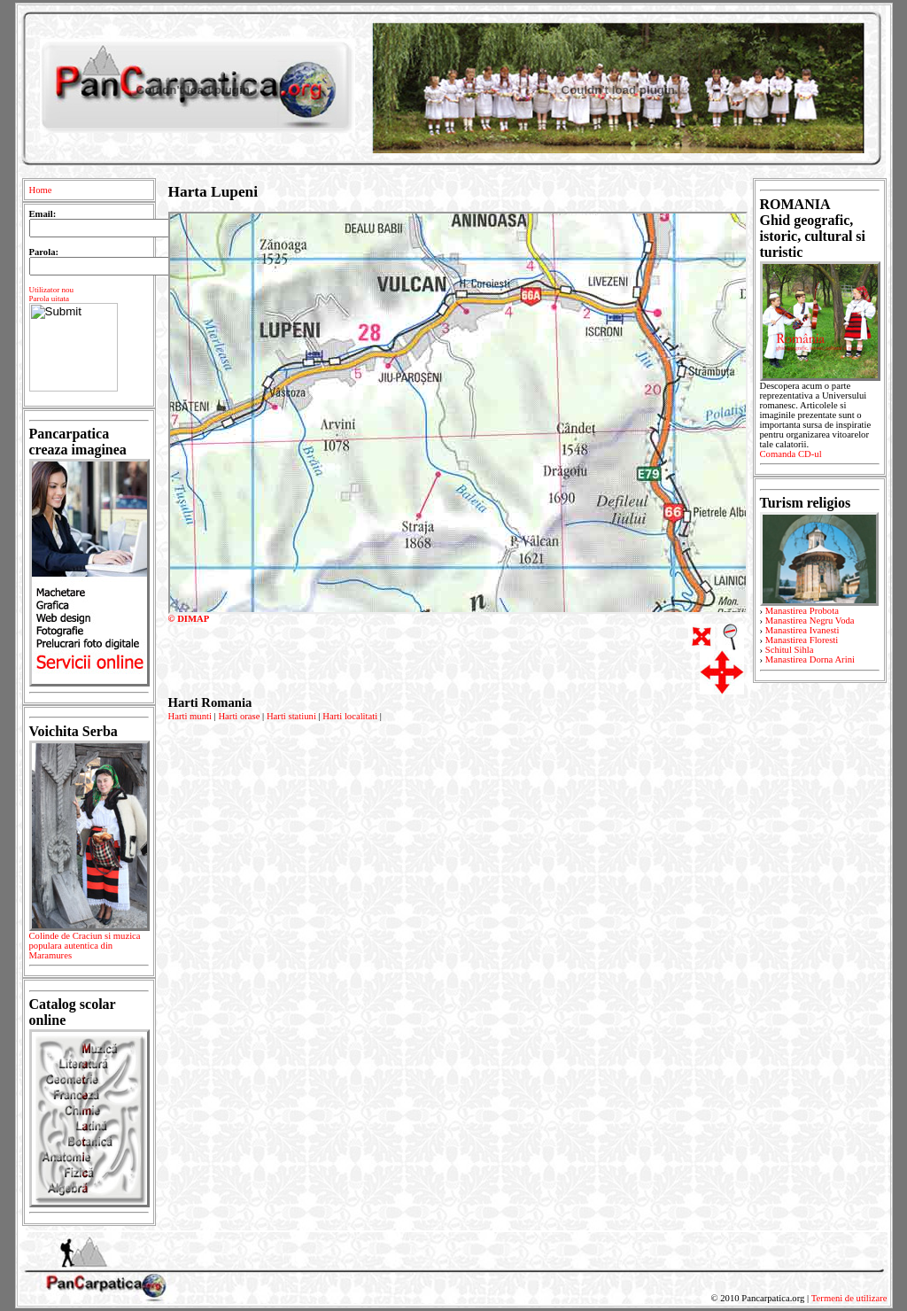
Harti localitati (349, 716)
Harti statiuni (291, 716)
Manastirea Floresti (802, 640)
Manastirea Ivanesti (802, 630)
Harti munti (190, 716)
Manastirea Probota (802, 611)
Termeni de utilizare (849, 1298)
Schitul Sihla (789, 650)
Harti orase (239, 716)
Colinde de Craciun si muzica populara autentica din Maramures (89, 948)
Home (40, 190)
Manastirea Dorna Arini (810, 659)
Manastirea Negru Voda (810, 620)
